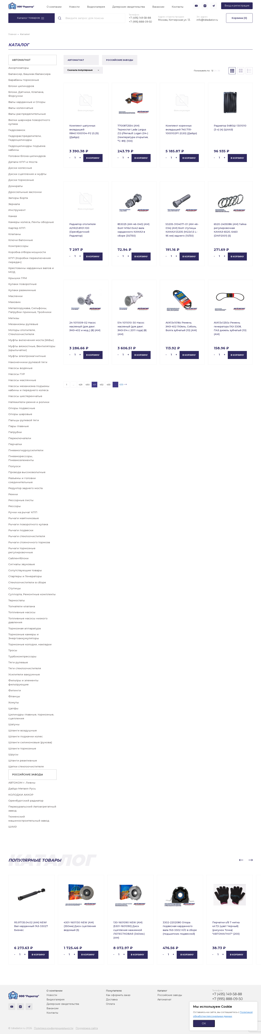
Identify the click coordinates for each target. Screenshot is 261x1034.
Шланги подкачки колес (25, 736)
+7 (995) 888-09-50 (140, 21)
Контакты (177, 6)
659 (121, 384)
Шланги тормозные (22, 748)
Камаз (12, 216)
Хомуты (13, 702)
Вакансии (158, 6)
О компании (54, 6)
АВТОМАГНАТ (21, 59)
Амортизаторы (18, 67)
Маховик (14, 302)
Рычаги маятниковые (23, 518)
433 (108, 384)
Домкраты (15, 186)
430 (88, 384)
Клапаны (14, 234)
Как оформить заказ (118, 995)
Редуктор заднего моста (25, 488)
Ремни (13, 494)
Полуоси (14, 466)
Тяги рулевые (18, 662)
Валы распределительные (27, 113)
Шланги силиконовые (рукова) (30, 742)
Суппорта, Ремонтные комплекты (32, 594)
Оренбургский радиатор (25, 800)
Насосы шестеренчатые (25, 396)
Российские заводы (169, 995)
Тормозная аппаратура (24, 628)
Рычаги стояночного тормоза (29, 542)
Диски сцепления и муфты (27, 174)
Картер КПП (16, 228)
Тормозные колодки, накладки (30, 644)
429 (80, 384)
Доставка (112, 999)
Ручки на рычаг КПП (22, 512)
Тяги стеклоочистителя (24, 668)
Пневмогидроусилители (25, 450)
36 (219, 70)
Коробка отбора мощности (27, 252)
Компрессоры (18, 246)
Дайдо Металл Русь (22, 788)
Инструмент (17, 210)
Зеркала (14, 204)
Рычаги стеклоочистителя (26, 536)
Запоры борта (18, 198)
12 (212, 70)
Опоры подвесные (21, 408)
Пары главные (18, 426)
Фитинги (14, 690)
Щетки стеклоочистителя (26, 766)
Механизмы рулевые (23, 324)
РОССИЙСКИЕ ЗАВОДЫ (27, 774)
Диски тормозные (21, 180)
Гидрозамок (16, 130)
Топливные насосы (21, 612)
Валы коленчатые (20, 108)
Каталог (162, 990)
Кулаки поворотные (22, 284)
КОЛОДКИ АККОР (20, 794)
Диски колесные (20, 167)
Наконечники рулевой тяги (27, 362)
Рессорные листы (21, 500)
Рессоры (14, 506)
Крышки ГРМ (17, 278)
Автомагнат (164, 999)
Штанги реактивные (22, 760)
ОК (204, 1023)
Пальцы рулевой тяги (23, 420)
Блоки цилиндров (21, 86)
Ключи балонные (20, 240)
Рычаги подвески (20, 530)
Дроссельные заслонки (25, 192)
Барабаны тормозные (23, 80)
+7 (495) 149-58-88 (140, 17)
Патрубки (15, 432)
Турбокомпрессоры (22, 656)
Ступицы (14, 588)
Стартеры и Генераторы (25, 576)
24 (215, 70)
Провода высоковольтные (26, 472)
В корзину (92, 158)
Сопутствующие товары (25, 570)
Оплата (110, 1003)
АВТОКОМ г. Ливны (21, 782)
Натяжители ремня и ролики (28, 402)
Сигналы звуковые (21, 564)
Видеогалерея (96, 6)
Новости (74, 6)
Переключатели (19, 438)
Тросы (12, 650)
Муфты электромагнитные (27, 356)
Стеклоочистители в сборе (27, 582)
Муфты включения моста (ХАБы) (31, 340)
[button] (241, 860)
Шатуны (14, 724)
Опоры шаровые (20, 414)
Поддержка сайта (87, 1028)
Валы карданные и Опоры (26, 102)
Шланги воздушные (22, 730)
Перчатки (15, 444)
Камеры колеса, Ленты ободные (31, 222)
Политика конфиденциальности (53, 1028)
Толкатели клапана (21, 606)
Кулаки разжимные (22, 290)
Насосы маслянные (22, 380)
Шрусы (13, 754)
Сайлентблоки (18, 558)
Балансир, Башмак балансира (29, 74)
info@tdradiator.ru (207, 19)
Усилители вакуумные (24, 674)
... (73, 384)
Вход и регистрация (237, 5)
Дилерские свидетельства (128, 6)
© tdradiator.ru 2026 (20, 1028)
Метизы (13, 318)
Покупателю (114, 990)
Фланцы (14, 696)
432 (101, 384)
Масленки (15, 296)
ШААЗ (12, 826)
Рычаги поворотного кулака (28, 524)
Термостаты (16, 600)
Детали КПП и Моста (22, 162)
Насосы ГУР (16, 374)
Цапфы (13, 708)
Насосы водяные (20, 368)
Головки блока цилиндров (27, 156)
